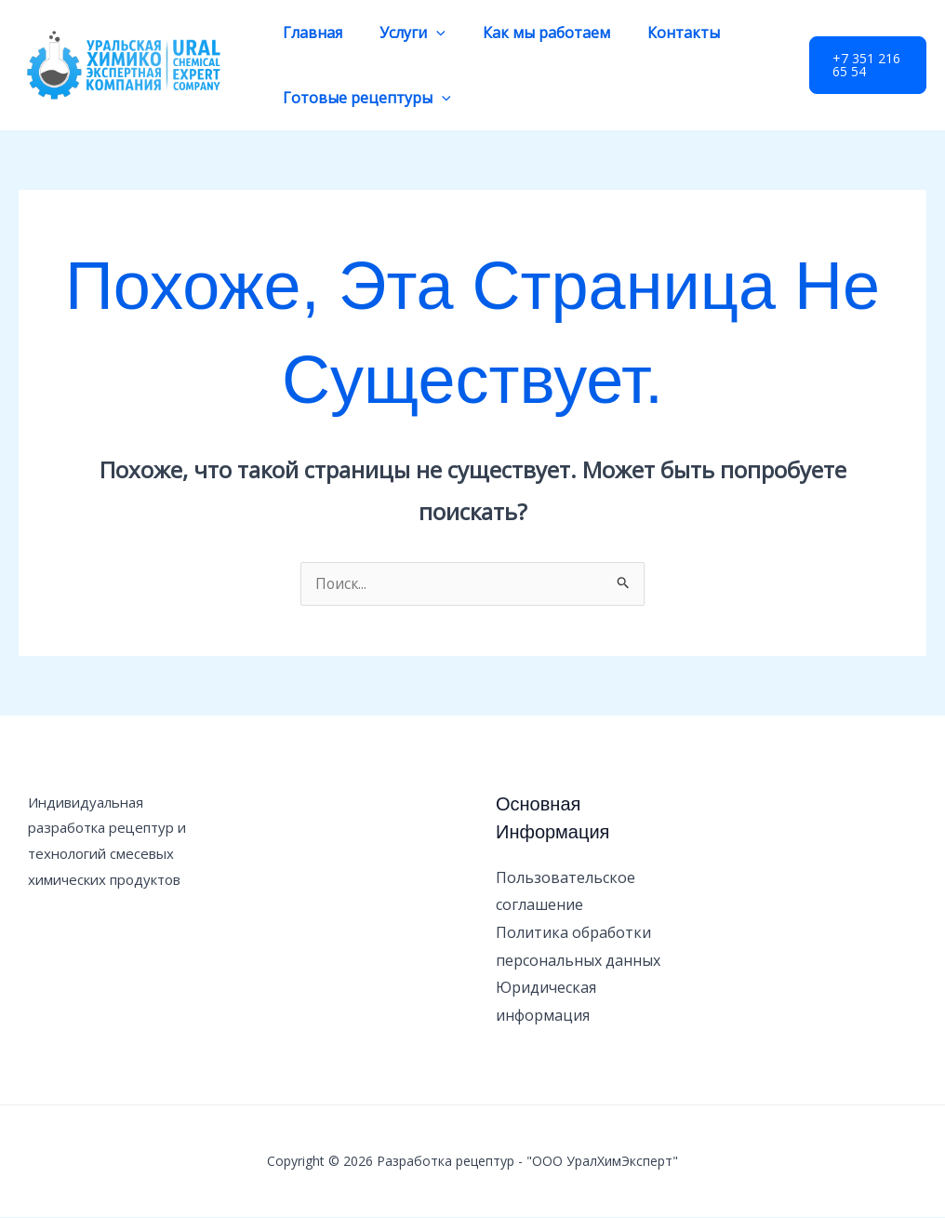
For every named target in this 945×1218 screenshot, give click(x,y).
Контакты (657, 32)
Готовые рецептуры (363, 97)
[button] (865, 65)
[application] (425, 32)
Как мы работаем (528, 32)
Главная (309, 32)
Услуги (401, 32)
